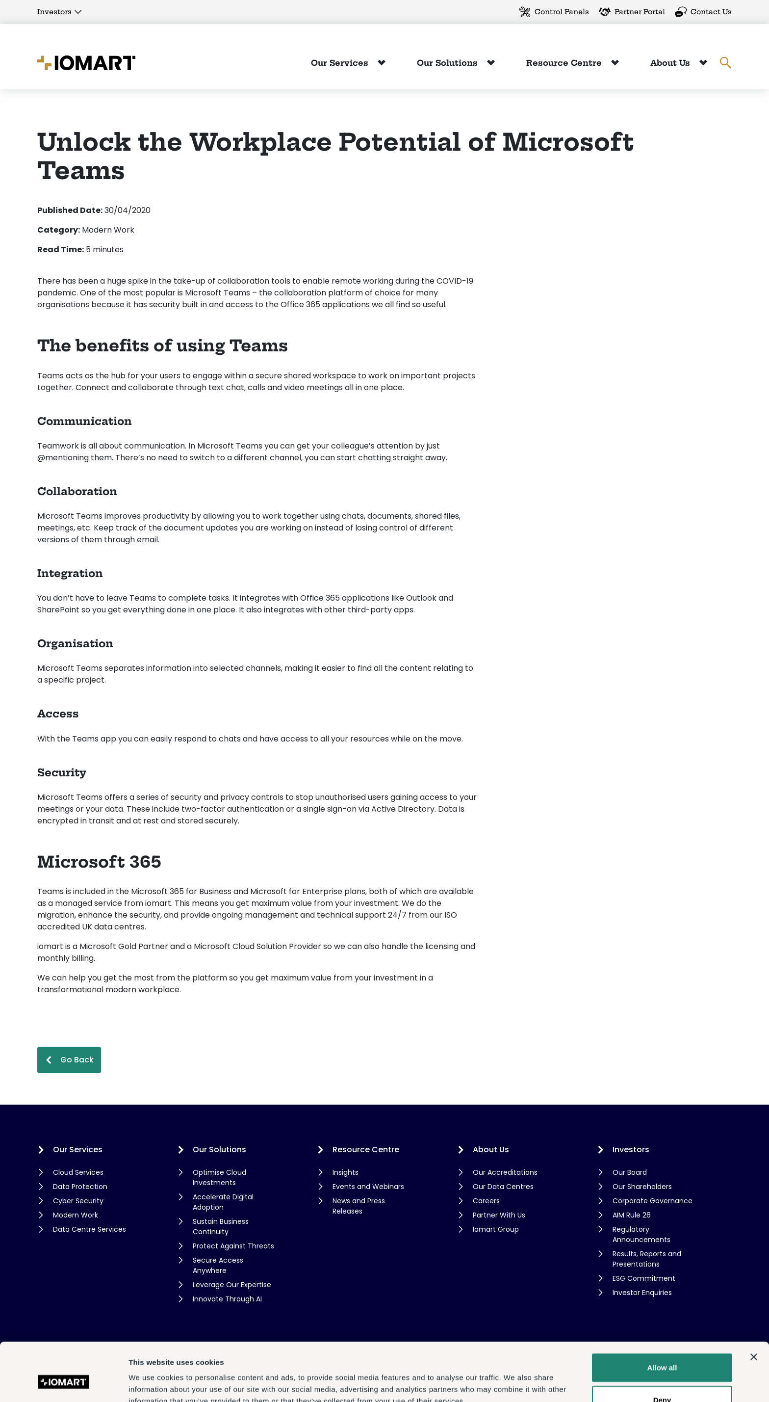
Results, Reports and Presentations (647, 1259)
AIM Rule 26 (632, 1215)
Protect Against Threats (233, 1246)
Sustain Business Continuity (221, 1227)
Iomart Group (496, 1229)
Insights (346, 1172)
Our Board (630, 1172)
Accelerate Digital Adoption (223, 1202)
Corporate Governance (652, 1201)
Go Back (77, 1059)
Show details (515, 1382)
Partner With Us (499, 1215)
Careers (486, 1201)
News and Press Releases (359, 1206)
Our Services (341, 63)
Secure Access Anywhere (218, 1265)
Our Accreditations (505, 1172)
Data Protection (80, 1186)
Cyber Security (78, 1201)
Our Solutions (448, 63)
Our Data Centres (503, 1186)
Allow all (662, 1317)
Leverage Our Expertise (232, 1285)
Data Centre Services (89, 1229)
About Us (671, 63)
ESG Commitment (644, 1278)
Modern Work (75, 1215)
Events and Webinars (368, 1186)
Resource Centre (565, 63)
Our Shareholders (642, 1186)
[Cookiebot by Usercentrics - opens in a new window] (63, 1383)
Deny (662, 1350)
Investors (54, 11)
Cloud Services (78, 1172)
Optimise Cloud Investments (219, 1177)
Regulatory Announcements (641, 1234)
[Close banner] (753, 1306)
